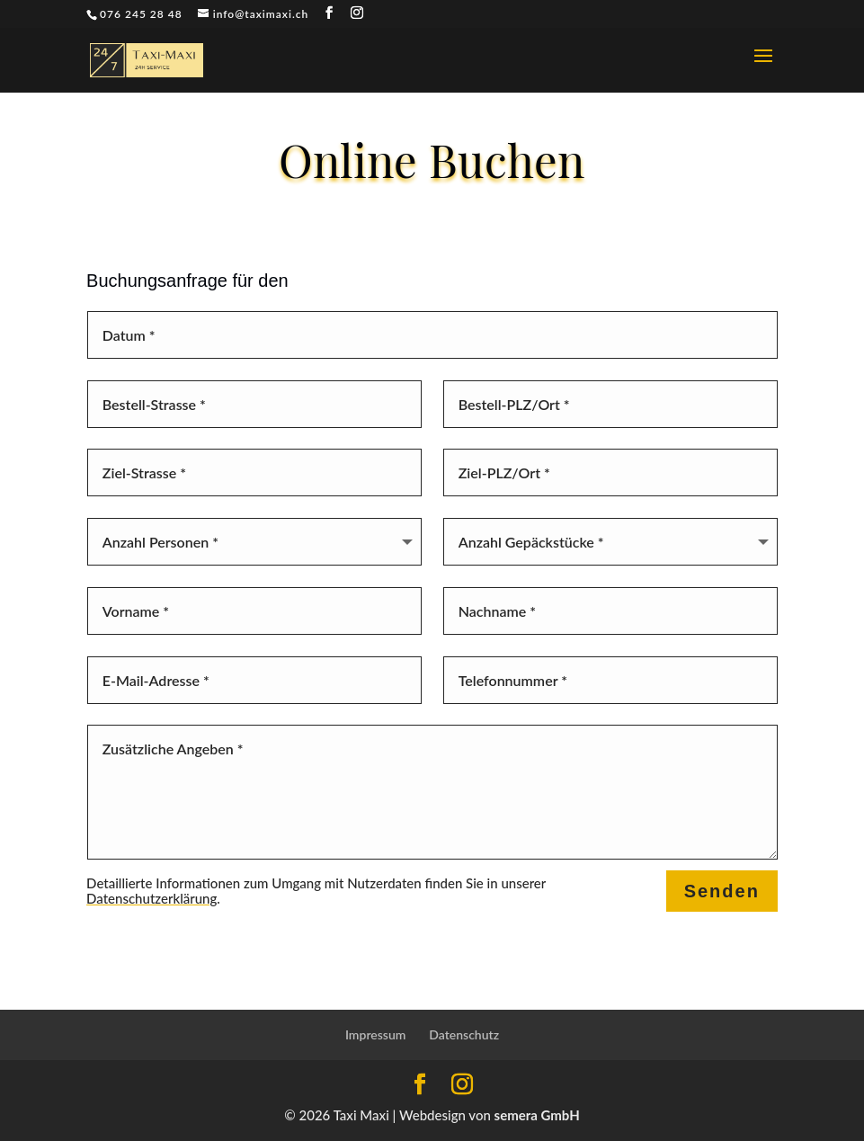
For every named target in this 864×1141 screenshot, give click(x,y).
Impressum (375, 1034)
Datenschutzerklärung (151, 898)
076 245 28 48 (141, 14)
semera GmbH (537, 1115)
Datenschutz (464, 1034)
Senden (722, 891)
